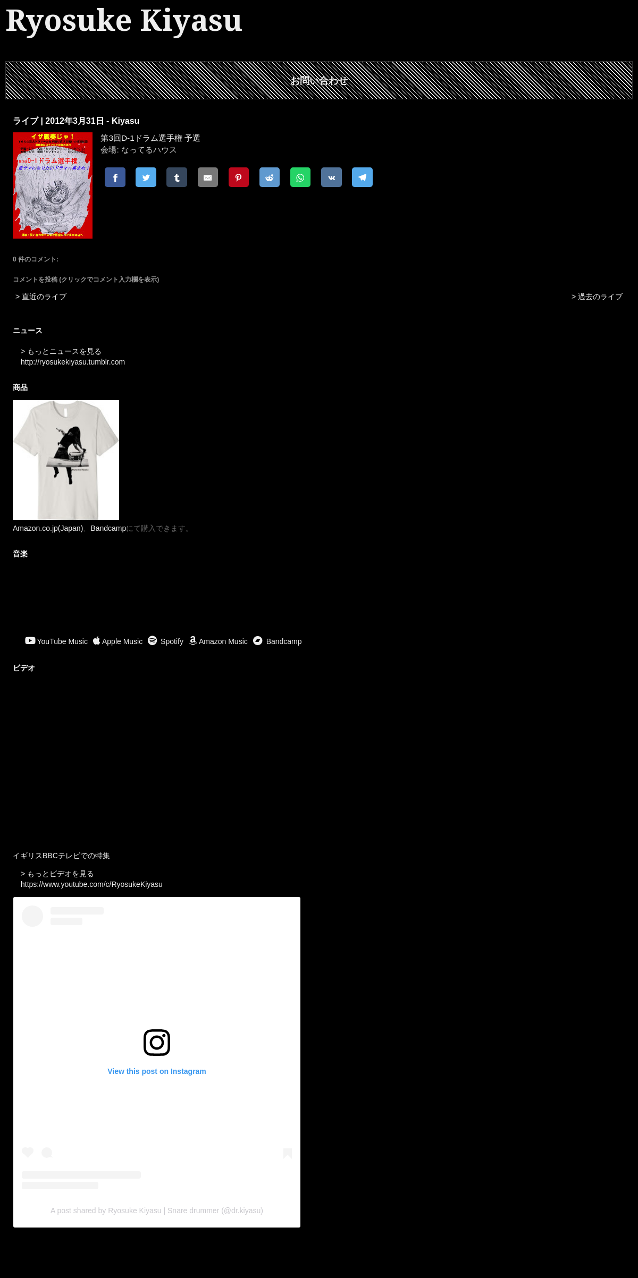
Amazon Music (218, 641)
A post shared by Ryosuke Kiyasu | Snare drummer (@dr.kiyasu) (157, 1210)
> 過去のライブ (597, 296)
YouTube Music (56, 641)
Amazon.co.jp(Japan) (48, 528)
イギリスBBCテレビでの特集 (61, 855)
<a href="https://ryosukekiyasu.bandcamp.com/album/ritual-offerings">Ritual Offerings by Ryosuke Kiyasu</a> (319, 598)
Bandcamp (108, 528)
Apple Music (117, 641)
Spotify (165, 641)
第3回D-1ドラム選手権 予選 (150, 137)
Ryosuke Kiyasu (123, 20)
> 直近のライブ (40, 296)
